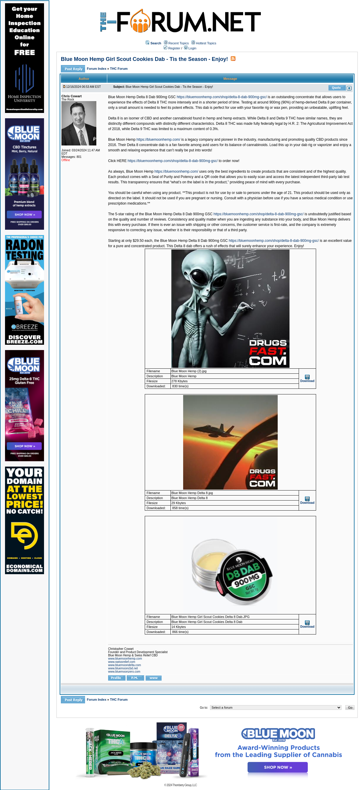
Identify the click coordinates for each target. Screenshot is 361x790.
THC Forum (119, 68)
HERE (121, 161)
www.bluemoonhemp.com (125, 658)
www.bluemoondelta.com (124, 665)
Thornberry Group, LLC (185, 785)
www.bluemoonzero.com (124, 671)
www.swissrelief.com (121, 661)
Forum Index (97, 68)
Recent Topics (178, 43)
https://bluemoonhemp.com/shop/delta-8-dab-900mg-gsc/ (222, 97)
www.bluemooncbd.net (123, 668)
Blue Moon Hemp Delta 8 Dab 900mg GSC (142, 97)
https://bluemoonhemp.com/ (158, 139)
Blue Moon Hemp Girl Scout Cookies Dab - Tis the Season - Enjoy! (144, 59)
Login (190, 48)
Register (172, 48)
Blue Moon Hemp (122, 139)
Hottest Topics (206, 43)
